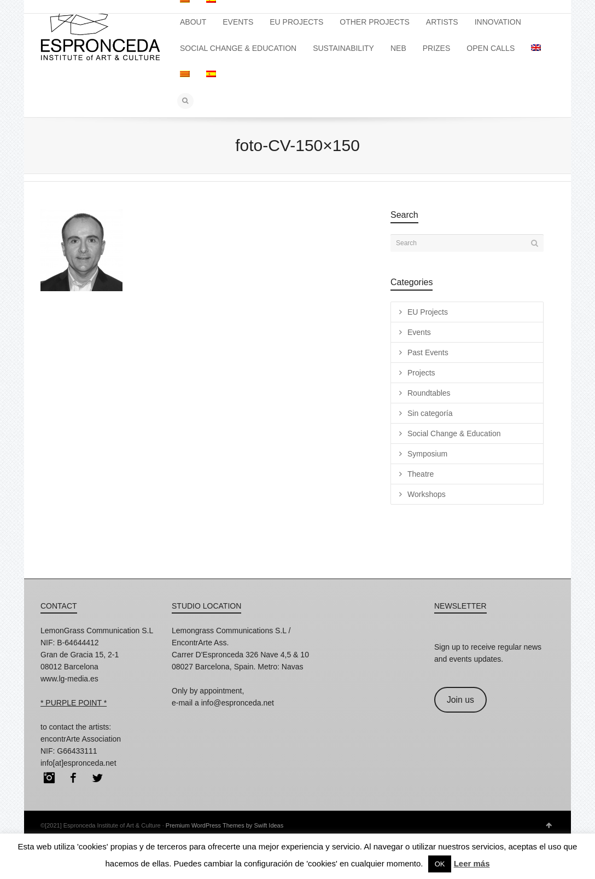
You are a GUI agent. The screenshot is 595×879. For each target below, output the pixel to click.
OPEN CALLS (490, 48)
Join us (460, 699)
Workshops (426, 494)
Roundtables (429, 393)
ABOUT (193, 22)
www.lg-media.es (69, 678)
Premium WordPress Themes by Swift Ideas (224, 825)
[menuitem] (536, 48)
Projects (421, 372)
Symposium (427, 453)
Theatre (420, 474)
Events (419, 332)
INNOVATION (498, 22)
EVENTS (238, 22)
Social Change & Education (453, 433)
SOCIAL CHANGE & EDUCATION (238, 48)
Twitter (97, 778)
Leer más (472, 863)
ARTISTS (442, 22)
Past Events (427, 352)
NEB (398, 48)
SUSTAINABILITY (343, 48)
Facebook (73, 778)
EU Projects (427, 312)
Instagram (49, 778)
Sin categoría (430, 413)
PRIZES (437, 48)
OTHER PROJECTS (375, 22)
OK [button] (440, 864)
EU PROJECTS (296, 22)
